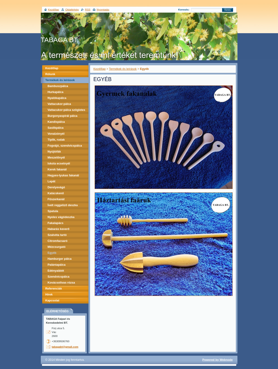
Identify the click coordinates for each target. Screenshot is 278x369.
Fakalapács (55, 223)
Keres (227, 10)
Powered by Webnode (217, 359)
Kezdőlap (100, 69)
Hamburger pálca (60, 258)
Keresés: (184, 9)
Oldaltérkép (72, 9)
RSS (88, 9)
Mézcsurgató (57, 247)
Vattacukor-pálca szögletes (66, 110)
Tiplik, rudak (56, 139)
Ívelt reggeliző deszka (63, 205)
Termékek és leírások (123, 69)
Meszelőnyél (56, 157)
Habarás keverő (58, 229)
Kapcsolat (52, 300)
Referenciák (53, 288)
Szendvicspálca (58, 276)
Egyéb (52, 252)
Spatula (53, 211)
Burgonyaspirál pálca (62, 116)
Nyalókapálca (57, 98)
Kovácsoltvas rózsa (61, 282)
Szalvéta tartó (57, 235)
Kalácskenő (56, 193)
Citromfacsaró (58, 241)
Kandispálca (56, 121)
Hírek (49, 294)
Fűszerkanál (56, 199)
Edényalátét (56, 270)
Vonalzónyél (56, 133)
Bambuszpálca (58, 86)
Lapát (51, 181)
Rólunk (50, 74)
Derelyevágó (56, 187)
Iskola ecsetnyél (59, 163)
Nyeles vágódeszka (61, 217)
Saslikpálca (56, 127)
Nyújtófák (54, 151)
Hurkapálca (55, 92)
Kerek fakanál (57, 169)
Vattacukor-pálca (59, 104)
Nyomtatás (103, 9)
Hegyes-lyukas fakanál (63, 175)
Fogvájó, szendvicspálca (65, 145)
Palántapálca (57, 264)
